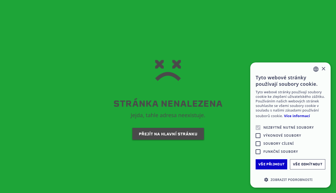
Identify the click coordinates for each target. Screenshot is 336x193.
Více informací (297, 116)
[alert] (290, 125)
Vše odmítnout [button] (307, 164)
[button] (290, 179)
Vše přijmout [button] (271, 164)
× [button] (323, 69)
